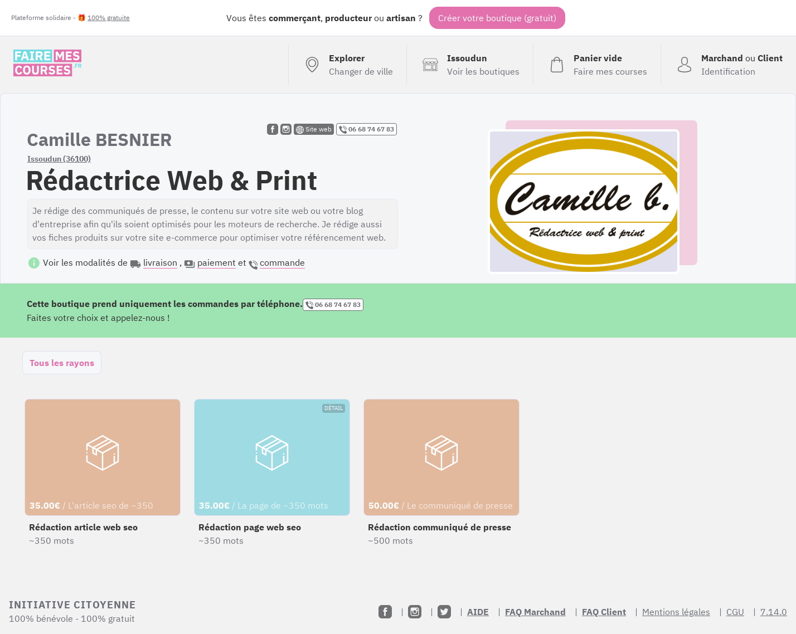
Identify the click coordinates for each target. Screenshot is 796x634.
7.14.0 (773, 611)
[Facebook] (385, 611)
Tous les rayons (62, 362)
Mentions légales (676, 611)
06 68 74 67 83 (366, 129)
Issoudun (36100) (59, 159)
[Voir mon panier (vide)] (597, 65)
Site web (314, 129)
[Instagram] (414, 611)
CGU (735, 611)
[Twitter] (444, 611)
